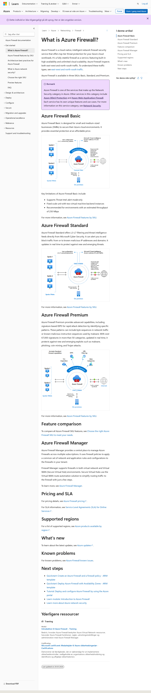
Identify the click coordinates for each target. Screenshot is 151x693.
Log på (145, 3)
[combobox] (19, 34)
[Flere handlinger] (107, 30)
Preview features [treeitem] (15, 82)
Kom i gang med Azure (136, 11)
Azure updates (84, 545)
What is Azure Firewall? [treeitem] (18, 50)
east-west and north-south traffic (67, 69)
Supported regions (125, 57)
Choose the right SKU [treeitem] (17, 77)
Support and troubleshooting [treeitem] (18, 133)
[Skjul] (34, 28)
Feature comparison (126, 46)
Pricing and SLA (124, 54)
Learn (44, 30)
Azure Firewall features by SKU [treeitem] (21, 55)
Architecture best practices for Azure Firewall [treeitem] (21, 62)
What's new (122, 61)
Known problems (125, 65)
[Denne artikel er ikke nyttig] (141, 78)
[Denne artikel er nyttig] (138, 78)
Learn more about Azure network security (67, 602)
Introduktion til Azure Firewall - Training (58, 629)
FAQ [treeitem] (9, 87)
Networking (65, 30)
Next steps (122, 68)
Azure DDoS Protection (55, 97)
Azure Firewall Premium (127, 43)
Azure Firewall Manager (70, 485)
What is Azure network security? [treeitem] (17, 71)
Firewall (78, 30)
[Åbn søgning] (138, 3)
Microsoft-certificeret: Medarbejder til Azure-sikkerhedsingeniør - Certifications (69, 646)
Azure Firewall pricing (74, 501)
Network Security (92, 105)
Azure (53, 30)
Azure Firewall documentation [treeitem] (18, 40)
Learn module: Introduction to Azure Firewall (68, 599)
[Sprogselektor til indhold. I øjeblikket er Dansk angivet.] (8, 688)
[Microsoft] (5, 4)
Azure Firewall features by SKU (81, 217)
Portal (119, 11)
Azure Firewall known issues (79, 560)
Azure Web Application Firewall (87, 97)
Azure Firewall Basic (126, 35)
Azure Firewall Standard (128, 39)
